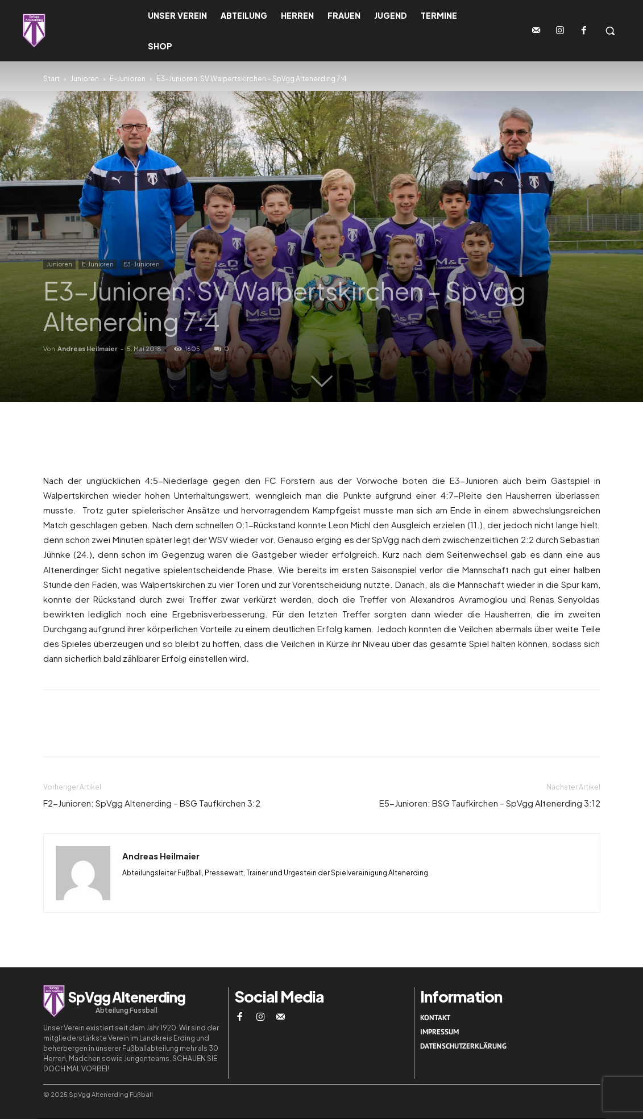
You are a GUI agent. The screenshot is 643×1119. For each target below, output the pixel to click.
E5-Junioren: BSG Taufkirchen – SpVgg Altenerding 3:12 (489, 803)
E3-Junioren (141, 264)
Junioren (84, 78)
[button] (610, 30)
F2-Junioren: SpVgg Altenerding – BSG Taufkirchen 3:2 (151, 803)
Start (51, 78)
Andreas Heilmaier (87, 348)
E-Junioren (128, 78)
